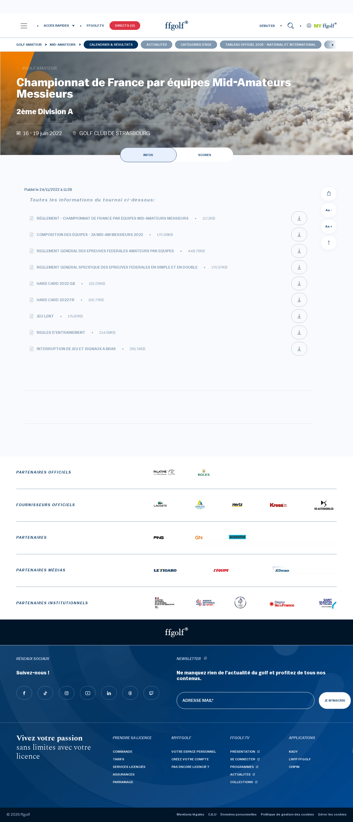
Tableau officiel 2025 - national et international (270, 44)
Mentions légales (190, 814)
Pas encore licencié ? (190, 766)
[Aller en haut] (329, 243)
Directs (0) (125, 25)
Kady (293, 751)
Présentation (242, 751)
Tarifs (118, 759)
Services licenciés (129, 766)
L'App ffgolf (300, 759)
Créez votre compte (190, 759)
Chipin (294, 766)
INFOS (148, 155)
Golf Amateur (29, 44)
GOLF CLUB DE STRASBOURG (114, 133)
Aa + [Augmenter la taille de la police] (328, 226)
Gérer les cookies (332, 814)
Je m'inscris (334, 700)
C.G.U (212, 814)
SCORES (204, 155)
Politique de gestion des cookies (287, 814)
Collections (241, 782)
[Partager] (329, 194)
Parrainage (123, 782)
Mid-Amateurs (63, 44)
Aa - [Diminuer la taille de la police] (329, 210)
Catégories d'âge (196, 44)
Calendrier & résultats (111, 44)
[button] (24, 25)
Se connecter (242, 759)
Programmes (242, 766)
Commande (122, 751)
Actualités (156, 44)
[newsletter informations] (205, 659)
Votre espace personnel (193, 751)
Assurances (124, 774)
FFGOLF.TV (95, 25)
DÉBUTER (267, 25)
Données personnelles (238, 814)
